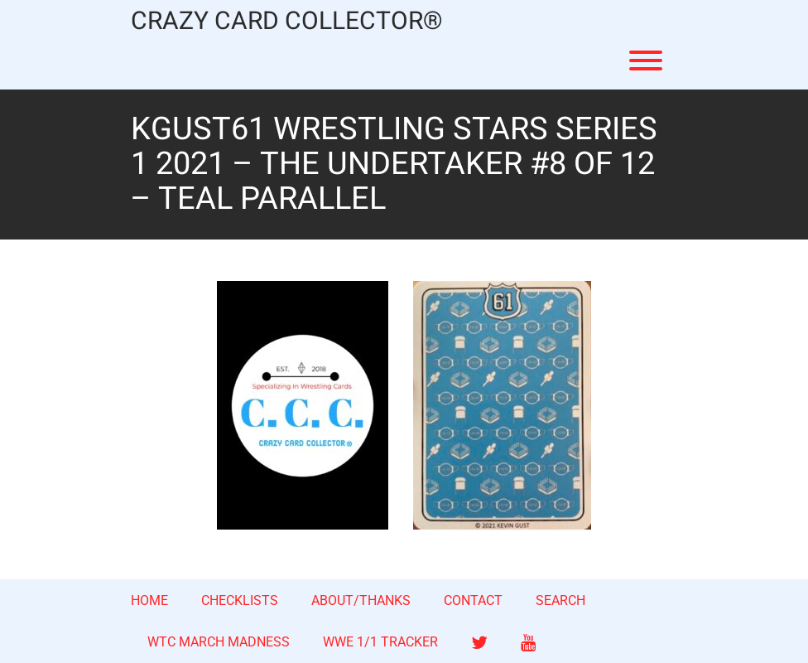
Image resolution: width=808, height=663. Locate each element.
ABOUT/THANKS (361, 600)
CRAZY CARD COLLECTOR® (287, 22)
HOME (149, 600)
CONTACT (473, 600)
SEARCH (560, 600)
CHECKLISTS (239, 600)
